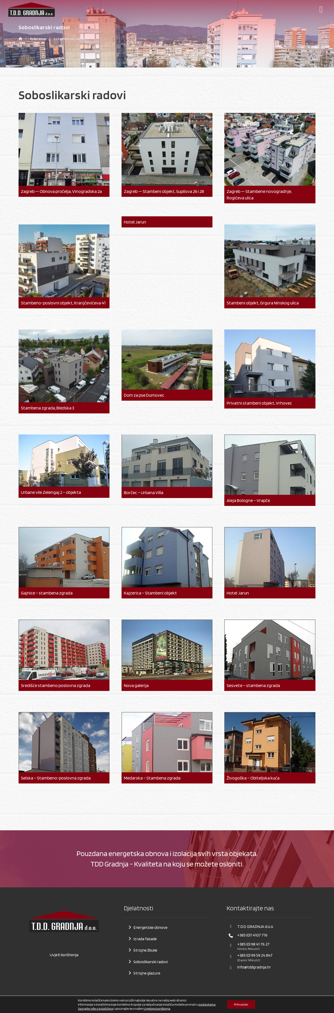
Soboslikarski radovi (150, 961)
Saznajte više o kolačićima (95, 1008)
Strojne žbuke (145, 950)
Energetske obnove (150, 927)
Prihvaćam (241, 1004)
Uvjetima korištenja (157, 1008)
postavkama (207, 1004)
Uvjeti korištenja (64, 954)
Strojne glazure (146, 973)
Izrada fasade (145, 938)
